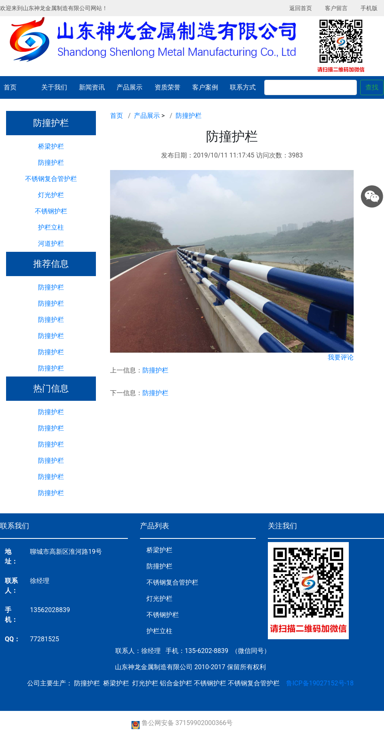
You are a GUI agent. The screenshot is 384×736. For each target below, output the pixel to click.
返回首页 (300, 8)
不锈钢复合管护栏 (51, 179)
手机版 (369, 8)
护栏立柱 (51, 227)
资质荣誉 (167, 87)
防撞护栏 (51, 162)
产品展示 (129, 87)
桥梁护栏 (51, 146)
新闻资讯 (92, 87)
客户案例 (205, 87)
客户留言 (336, 8)
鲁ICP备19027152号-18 (320, 683)
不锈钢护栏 (51, 211)
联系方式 (243, 87)
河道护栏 (51, 243)
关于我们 (54, 87)
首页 (10, 87)
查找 (371, 87)
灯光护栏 (51, 195)
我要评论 (341, 357)
